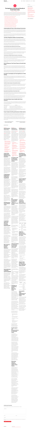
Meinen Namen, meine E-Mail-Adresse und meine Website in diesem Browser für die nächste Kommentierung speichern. (14, 419)
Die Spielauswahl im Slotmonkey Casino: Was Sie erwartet (15, 143)
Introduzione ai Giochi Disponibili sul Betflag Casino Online (23, 141)
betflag (23, 131)
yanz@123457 (12, 11)
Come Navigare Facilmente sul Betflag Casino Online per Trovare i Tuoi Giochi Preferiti (22, 129)
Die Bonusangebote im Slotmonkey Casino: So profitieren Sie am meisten (14, 146)
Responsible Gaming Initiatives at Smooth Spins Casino (10, 24)
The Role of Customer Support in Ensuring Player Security (10, 23)
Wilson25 (13, 426)
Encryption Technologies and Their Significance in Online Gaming (11, 22)
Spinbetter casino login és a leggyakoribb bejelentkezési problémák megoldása (7, 129)
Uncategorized (16, 11)
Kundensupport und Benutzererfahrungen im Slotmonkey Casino (14, 153)
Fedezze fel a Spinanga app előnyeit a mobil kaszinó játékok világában (9, 122)
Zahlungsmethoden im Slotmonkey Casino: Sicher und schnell (15, 149)
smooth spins (19, 12)
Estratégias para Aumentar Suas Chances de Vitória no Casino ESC (20, 122)
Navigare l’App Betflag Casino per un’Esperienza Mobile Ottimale (23, 149)
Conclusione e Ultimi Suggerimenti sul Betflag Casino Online (22, 151)
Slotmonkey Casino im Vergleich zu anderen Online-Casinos (15, 156)
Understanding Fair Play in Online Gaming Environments (10, 16)
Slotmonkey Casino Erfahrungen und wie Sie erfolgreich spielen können (14, 129)
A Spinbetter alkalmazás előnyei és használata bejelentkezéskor (7, 148)
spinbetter (5, 133)
